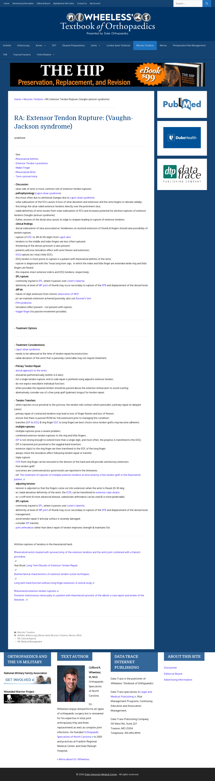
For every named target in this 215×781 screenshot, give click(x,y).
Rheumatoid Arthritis (27, 158)
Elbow (41, 635)
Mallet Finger (23, 167)
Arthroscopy (23, 45)
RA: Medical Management (30, 641)
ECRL (69, 492)
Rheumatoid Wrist (26, 172)
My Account (95, 3)
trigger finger (23, 311)
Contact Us (82, 3)
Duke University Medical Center (101, 774)
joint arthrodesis (25, 527)
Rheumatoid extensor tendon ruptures (36, 590)
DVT (54, 45)
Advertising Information (23, 3)
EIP (28, 422)
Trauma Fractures (22, 54)
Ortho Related (47, 54)
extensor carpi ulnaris (107, 492)
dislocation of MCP (68, 293)
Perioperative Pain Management (189, 45)
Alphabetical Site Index (63, 3)
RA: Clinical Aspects (27, 638)
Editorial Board (43, 3)
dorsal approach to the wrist (31, 370)
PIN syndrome (23, 302)
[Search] (207, 3)
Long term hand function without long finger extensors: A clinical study (54, 582)
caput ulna (65, 237)
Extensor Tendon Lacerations (32, 163)
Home (6, 3)
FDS (18, 461)
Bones (42, 45)
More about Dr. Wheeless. (74, 759)
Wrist (79, 635)
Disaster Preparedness (73, 45)
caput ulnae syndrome (48, 193)
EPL (41, 280)
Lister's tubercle (75, 280)
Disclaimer (170, 667)
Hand (47, 635)
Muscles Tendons (145, 45)
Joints (97, 45)
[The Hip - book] (107, 85)
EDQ (18, 254)
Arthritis (7, 45)
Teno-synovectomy (26, 176)
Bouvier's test (83, 298)
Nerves (163, 45)
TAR (5, 54)
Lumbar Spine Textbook (118, 45)
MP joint (43, 285)
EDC (29, 237)
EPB (104, 285)
